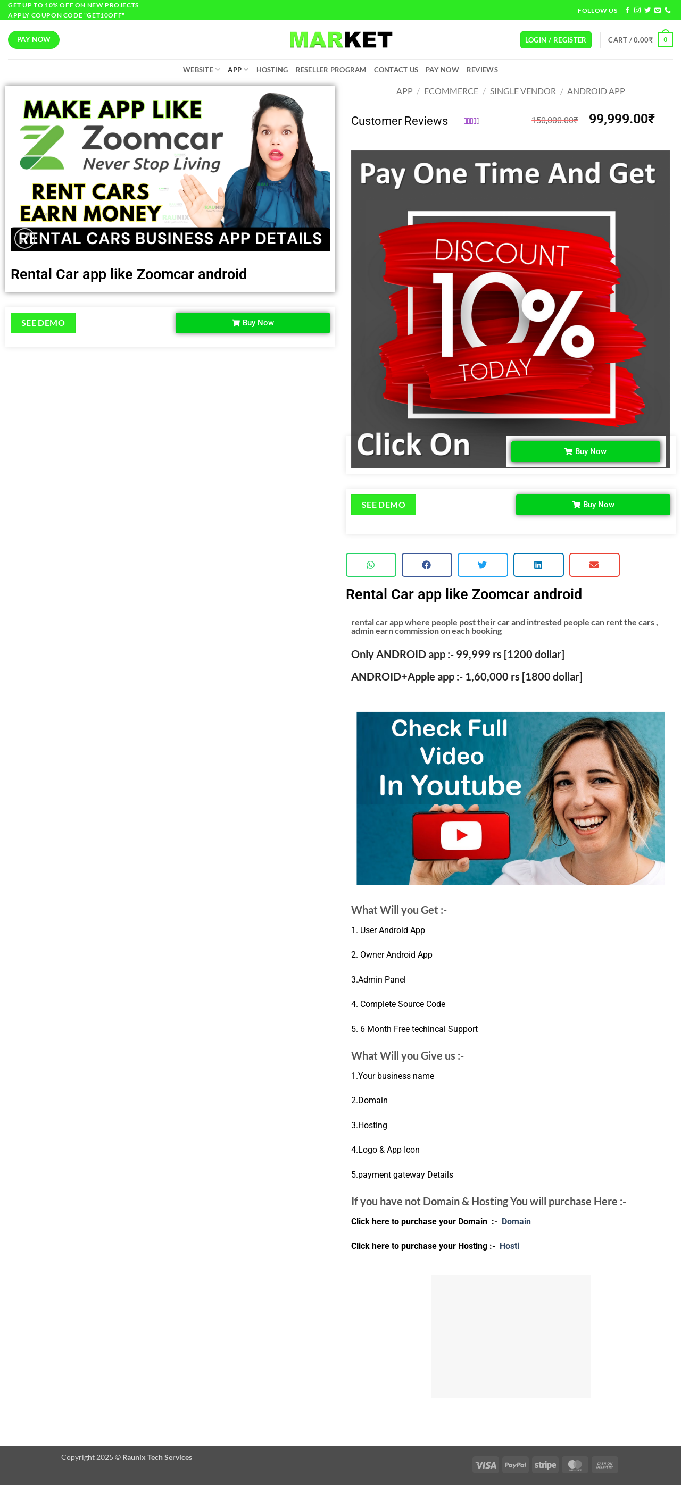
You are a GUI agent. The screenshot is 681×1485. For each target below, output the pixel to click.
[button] (556, 40)
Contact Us (396, 69)
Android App (596, 91)
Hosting (272, 69)
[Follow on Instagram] (637, 10)
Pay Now (442, 69)
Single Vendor (523, 91)
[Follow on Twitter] (647, 10)
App (238, 69)
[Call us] (668, 10)
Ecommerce (451, 91)
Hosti (508, 1246)
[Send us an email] (657, 10)
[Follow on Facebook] (627, 10)
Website (201, 69)
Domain (516, 1221)
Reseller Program (331, 69)
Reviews (482, 69)
